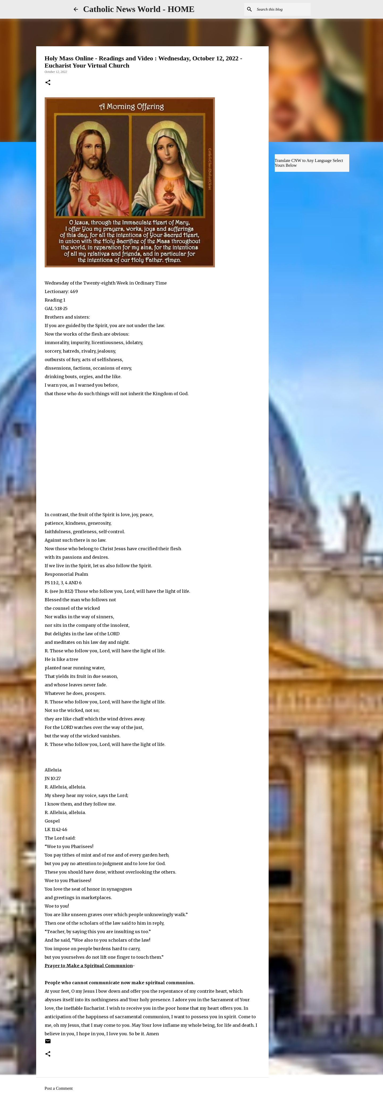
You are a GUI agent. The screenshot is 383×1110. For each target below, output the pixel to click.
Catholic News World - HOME (139, 9)
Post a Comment (59, 1088)
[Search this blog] (283, 9)
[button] (48, 83)
